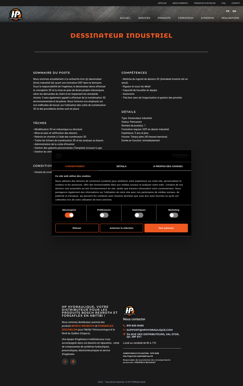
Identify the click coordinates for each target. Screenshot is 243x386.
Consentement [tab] (75, 166)
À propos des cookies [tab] (168, 166)
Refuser (77, 228)
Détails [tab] (121, 166)
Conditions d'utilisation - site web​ (141, 353)
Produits (164, 17)
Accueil (125, 17)
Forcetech (185, 17)
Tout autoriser (166, 228)
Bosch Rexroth (180, 3)
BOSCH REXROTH (83, 325)
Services (144, 17)
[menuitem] (228, 11)
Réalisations (230, 17)
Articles (162, 3)
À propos (207, 17)
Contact (236, 3)
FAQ (223, 3)
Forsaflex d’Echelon (204, 3)
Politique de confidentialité (138, 356)
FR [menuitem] (227, 11)
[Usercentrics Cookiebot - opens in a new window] (174, 156)
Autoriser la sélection (121, 228)
